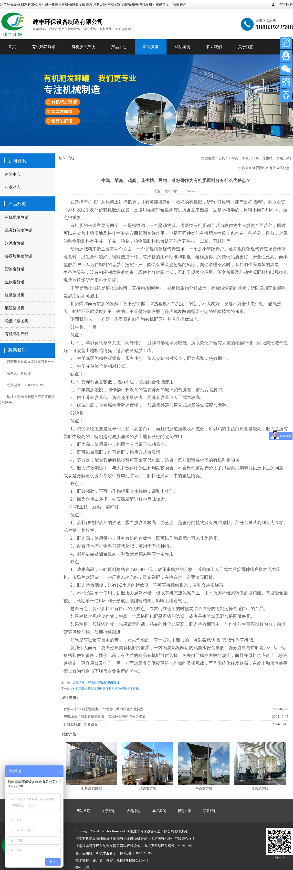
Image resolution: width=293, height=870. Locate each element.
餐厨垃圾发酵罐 (18, 256)
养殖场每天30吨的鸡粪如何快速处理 (96, 682)
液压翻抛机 (14, 308)
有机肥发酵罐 (16, 217)
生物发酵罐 (14, 282)
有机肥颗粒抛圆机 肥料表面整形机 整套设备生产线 (106, 688)
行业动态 (13, 187)
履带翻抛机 (14, 295)
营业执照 (82, 868)
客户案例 (159, 811)
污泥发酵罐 (14, 243)
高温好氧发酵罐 (18, 230)
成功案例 (182, 47)
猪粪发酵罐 (260, 788)
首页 (12, 47)
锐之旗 (98, 860)
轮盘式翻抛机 (16, 321)
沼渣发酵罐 (14, 269)
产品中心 (119, 47)
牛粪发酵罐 (203, 788)
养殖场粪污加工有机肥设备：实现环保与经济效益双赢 (104, 717)
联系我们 (214, 47)
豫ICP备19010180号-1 (132, 860)
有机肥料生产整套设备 (80, 724)
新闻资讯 (150, 47)
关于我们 (246, 47)
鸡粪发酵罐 (147, 788)
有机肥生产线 (16, 334)
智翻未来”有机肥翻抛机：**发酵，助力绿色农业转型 (103, 709)
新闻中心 (13, 174)
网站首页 (83, 811)
